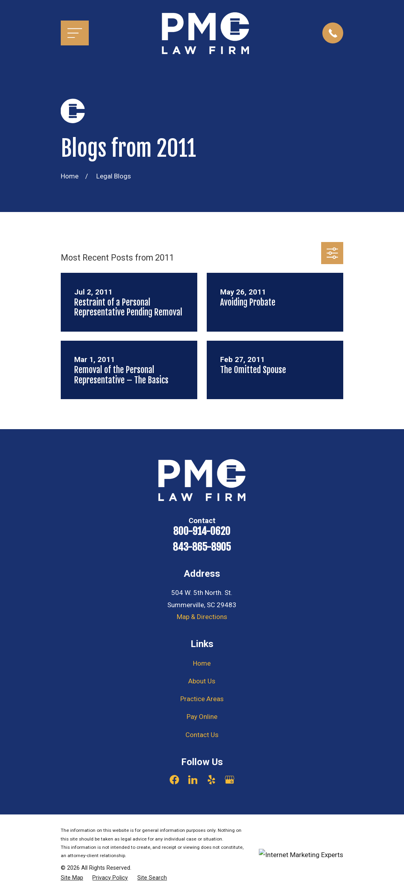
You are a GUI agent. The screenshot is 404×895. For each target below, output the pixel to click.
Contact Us (202, 735)
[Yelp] (211, 779)
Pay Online (202, 717)
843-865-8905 (202, 547)
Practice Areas (202, 699)
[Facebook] (174, 779)
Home (202, 663)
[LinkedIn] (193, 779)
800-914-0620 (201, 531)
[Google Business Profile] (229, 779)
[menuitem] (72, 878)
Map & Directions (202, 617)
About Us (201, 681)
